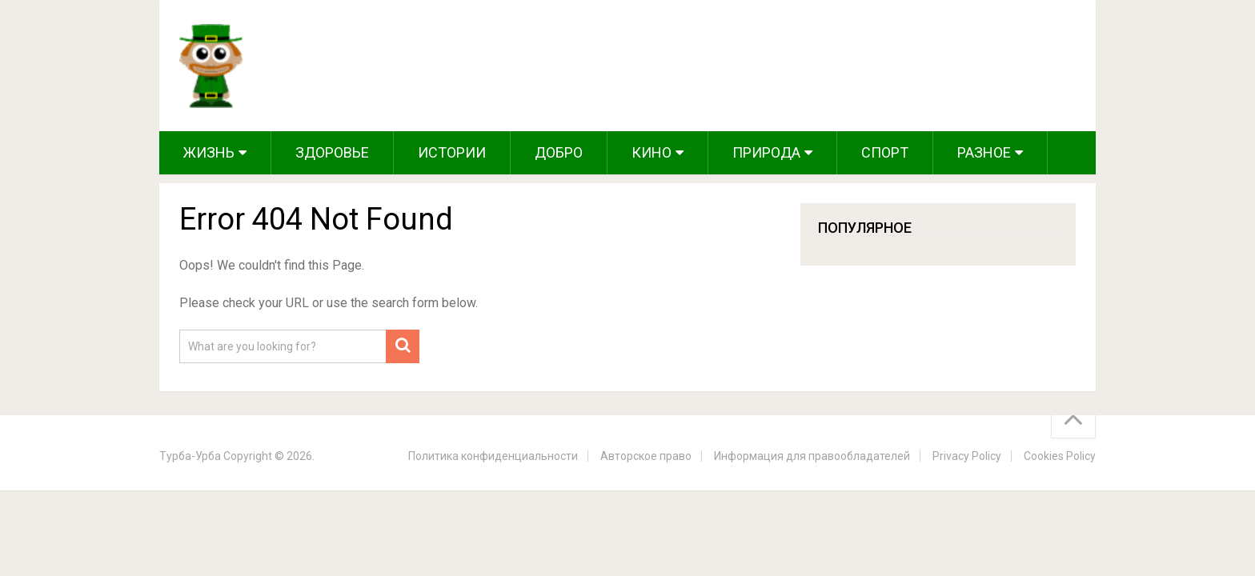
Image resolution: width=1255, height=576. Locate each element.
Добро (559, 152)
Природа (766, 152)
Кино (652, 152)
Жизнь (209, 152)
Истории (452, 152)
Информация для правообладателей (812, 456)
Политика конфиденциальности (493, 456)
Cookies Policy (1060, 456)
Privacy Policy (966, 456)
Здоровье (332, 152)
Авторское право (646, 456)
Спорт (884, 152)
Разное (984, 152)
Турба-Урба (190, 456)
